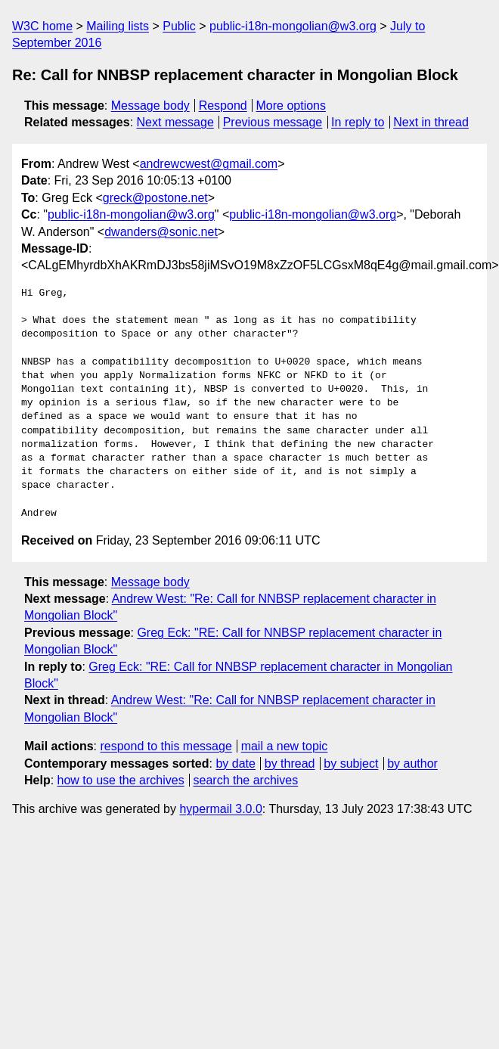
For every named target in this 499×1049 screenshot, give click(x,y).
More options (291, 105)
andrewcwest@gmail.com (209, 163)
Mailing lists (117, 26)
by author (412, 763)
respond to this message (165, 746)
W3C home (42, 26)
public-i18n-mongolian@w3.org (293, 26)
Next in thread (431, 122)
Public (179, 26)
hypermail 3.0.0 (220, 808)
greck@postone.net (155, 197)
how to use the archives (120, 780)
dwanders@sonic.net (161, 231)
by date (235, 763)
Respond (223, 105)
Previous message (273, 122)
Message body (150, 105)
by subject (351, 763)
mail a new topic (284, 746)
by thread (290, 763)
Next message (175, 122)
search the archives (246, 780)
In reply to (357, 122)
